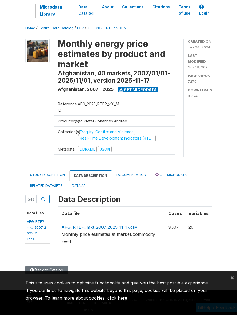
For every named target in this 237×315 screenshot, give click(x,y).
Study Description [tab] (47, 175)
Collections (133, 7)
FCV (80, 28)
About (108, 7)
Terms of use (185, 10)
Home (30, 28)
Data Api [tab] (79, 186)
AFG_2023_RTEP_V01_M (107, 28)
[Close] (232, 277)
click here (117, 298)
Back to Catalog (46, 270)
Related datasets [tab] (46, 186)
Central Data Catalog (56, 28)
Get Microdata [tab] (171, 174)
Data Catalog (86, 10)
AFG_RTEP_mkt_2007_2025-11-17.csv (99, 227)
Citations (161, 7)
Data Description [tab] (90, 176)
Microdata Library (51, 10)
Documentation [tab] (131, 175)
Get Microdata (138, 89)
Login (204, 10)
